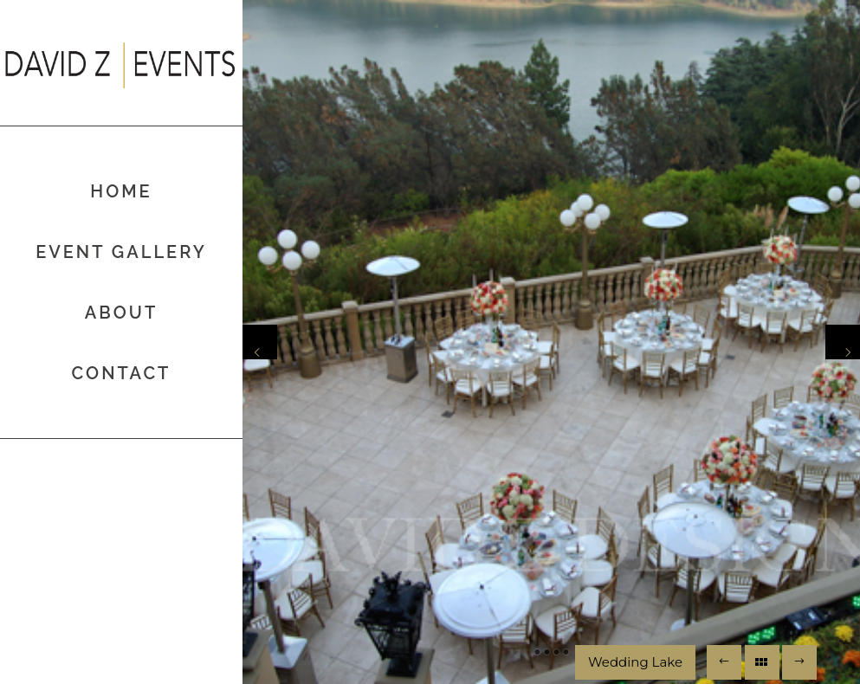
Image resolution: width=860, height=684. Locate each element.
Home (121, 191)
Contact (121, 373)
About (121, 312)
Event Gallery (121, 252)
